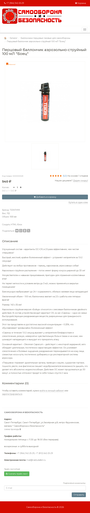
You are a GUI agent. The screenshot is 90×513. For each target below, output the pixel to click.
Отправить (79, 495)
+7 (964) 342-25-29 (14, 3)
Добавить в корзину (45, 197)
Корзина (80, 3)
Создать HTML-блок (12, 224)
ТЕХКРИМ (15, 210)
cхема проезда (12, 429)
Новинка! (11, 64)
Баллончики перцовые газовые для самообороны (45, 38)
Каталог (13, 38)
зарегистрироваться (12, 394)
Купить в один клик (78, 202)
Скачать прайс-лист (17, 474)
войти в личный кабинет (52, 390)
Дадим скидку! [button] (80, 180)
